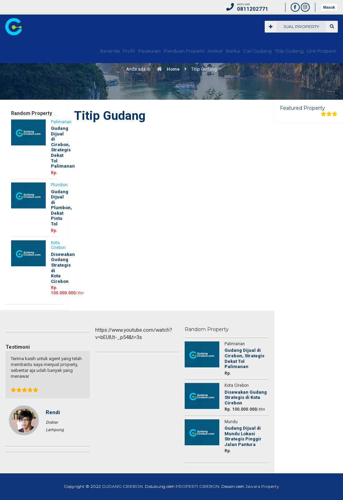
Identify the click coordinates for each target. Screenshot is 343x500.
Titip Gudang (283, 50)
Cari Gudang (248, 50)
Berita (219, 50)
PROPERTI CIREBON (197, 486)
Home (166, 69)
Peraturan (123, 50)
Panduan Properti (162, 50)
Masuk (329, 7)
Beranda (74, 50)
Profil (98, 50)
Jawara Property (262, 486)
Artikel (196, 50)
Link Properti (320, 50)
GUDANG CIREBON (122, 486)
